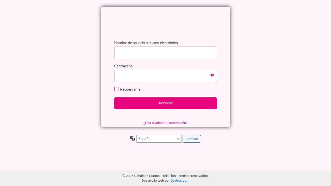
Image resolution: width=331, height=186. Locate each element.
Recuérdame (130, 89)
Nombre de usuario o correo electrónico (146, 43)
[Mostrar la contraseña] (212, 75)
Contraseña (123, 66)
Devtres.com (179, 180)
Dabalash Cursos (165, 24)
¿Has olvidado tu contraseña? (165, 123)
